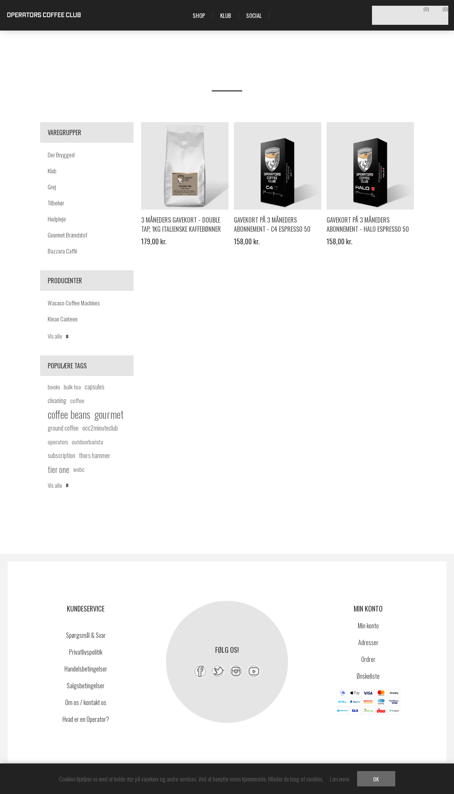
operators (58, 441)
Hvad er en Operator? (86, 719)
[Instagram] (236, 671)
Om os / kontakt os (85, 702)
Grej (52, 186)
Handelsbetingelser (85, 668)
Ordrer (368, 659)
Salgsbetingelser (86, 685)
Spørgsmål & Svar (86, 635)
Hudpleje (57, 219)
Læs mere (339, 779)
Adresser (368, 642)
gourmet (109, 414)
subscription (61, 455)
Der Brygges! (61, 154)
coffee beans (69, 414)
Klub (52, 170)
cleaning (57, 400)
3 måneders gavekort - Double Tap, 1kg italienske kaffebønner (181, 224)
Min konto (368, 625)
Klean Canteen (62, 319)
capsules (95, 386)
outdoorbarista (87, 441)
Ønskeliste (368, 676)
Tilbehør (56, 202)
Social (254, 15)
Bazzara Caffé (62, 251)
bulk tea (72, 386)
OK (376, 779)
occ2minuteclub (100, 428)
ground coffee (63, 428)
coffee (77, 400)
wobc (79, 469)
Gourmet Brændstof (67, 235)
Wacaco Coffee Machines (74, 303)
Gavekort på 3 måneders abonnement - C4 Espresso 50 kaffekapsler (272, 229)
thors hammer (94, 455)
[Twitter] (218, 671)
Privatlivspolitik (85, 652)
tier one (58, 469)
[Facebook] (200, 671)
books (54, 386)
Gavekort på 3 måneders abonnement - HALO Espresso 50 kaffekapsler (368, 229)
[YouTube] (254, 671)
